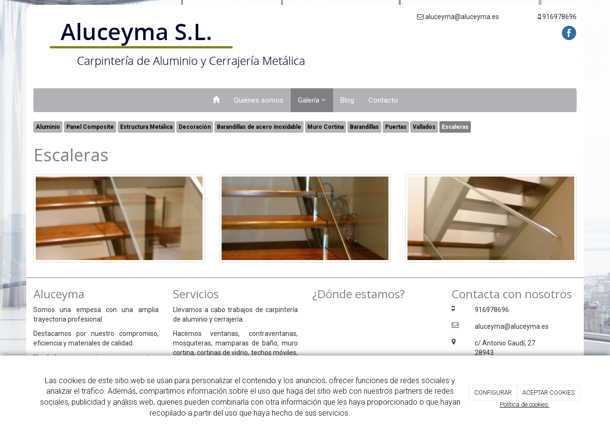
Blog (347, 100)
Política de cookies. (524, 404)
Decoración (195, 127)
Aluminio (48, 127)
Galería (312, 100)
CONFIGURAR (493, 392)
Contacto (383, 100)
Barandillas (364, 127)
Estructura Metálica (146, 127)
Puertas (396, 127)
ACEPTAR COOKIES (548, 392)
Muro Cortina (325, 127)
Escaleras (455, 127)
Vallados (424, 127)
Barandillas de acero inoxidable (259, 127)
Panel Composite (90, 127)
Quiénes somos (259, 100)
